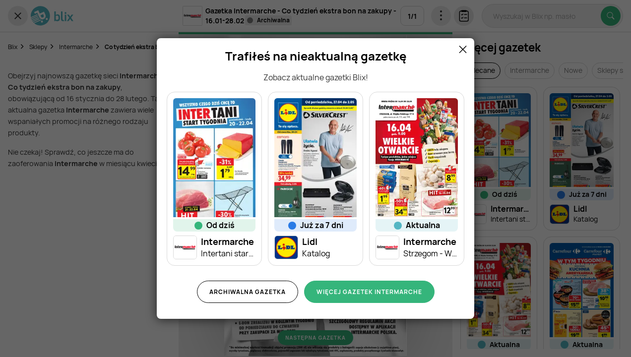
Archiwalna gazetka (247, 292)
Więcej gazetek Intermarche (369, 292)
